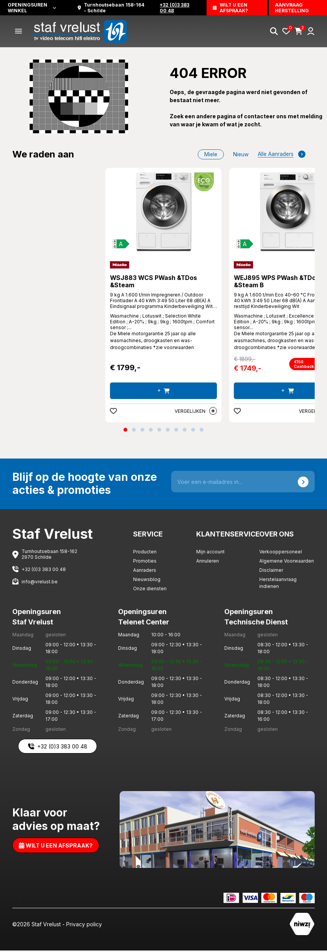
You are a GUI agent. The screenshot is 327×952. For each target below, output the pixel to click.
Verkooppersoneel (280, 553)
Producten (145, 553)
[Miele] (119, 265)
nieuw (239, 154)
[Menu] (18, 31)
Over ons (277, 535)
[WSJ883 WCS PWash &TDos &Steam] (163, 212)
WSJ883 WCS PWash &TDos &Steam (154, 282)
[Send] (303, 483)
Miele (209, 154)
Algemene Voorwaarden (286, 562)
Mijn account (210, 553)
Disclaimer (271, 572)
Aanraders (144, 572)
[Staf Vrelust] (81, 31)
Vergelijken (196, 412)
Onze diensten (150, 590)
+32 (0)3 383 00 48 (44, 570)
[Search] (274, 31)
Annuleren (207, 562)
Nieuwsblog (146, 581)
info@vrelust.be (40, 583)
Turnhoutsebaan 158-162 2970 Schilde (49, 555)
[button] (125, 431)
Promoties (145, 562)
